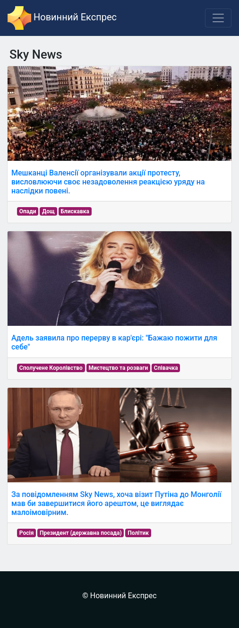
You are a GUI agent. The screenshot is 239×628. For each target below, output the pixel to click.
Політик (138, 533)
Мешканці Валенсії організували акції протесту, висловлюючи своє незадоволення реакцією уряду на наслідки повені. (108, 181)
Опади (27, 211)
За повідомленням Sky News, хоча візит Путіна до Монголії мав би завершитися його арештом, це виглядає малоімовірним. (116, 503)
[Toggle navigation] (218, 18)
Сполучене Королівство (51, 368)
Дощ (48, 211)
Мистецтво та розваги (118, 368)
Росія (26, 533)
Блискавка (74, 211)
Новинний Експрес (62, 18)
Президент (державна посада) (81, 533)
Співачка (166, 368)
